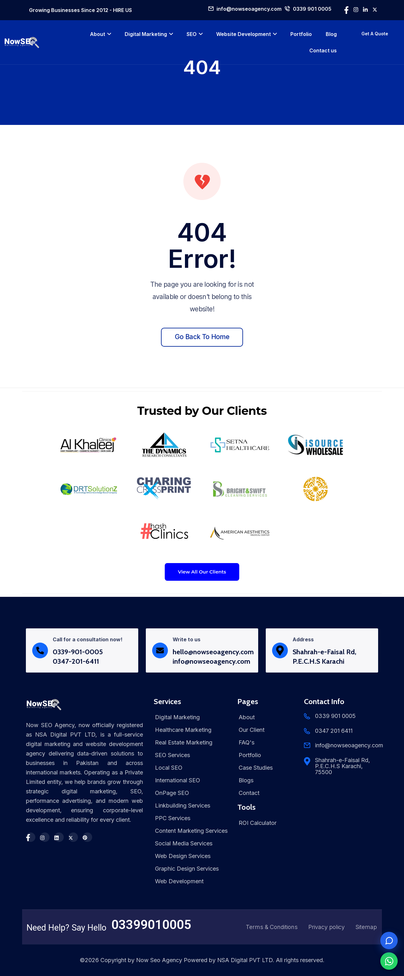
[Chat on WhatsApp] (389, 961)
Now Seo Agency (159, 960)
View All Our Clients (202, 572)
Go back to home (202, 337)
